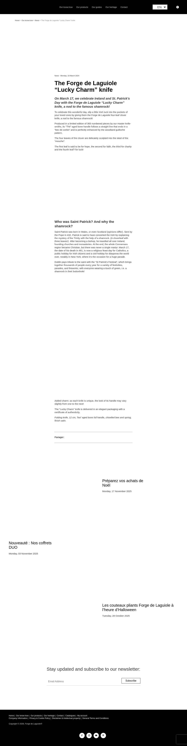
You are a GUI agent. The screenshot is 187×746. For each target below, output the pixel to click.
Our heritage (111, 7)
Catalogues (70, 716)
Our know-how (66, 7)
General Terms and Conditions (95, 718)
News (37, 20)
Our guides (97, 7)
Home (17, 20)
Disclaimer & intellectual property (66, 718)
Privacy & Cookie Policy (39, 718)
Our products (82, 7)
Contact (124, 7)
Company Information (18, 718)
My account (82, 716)
